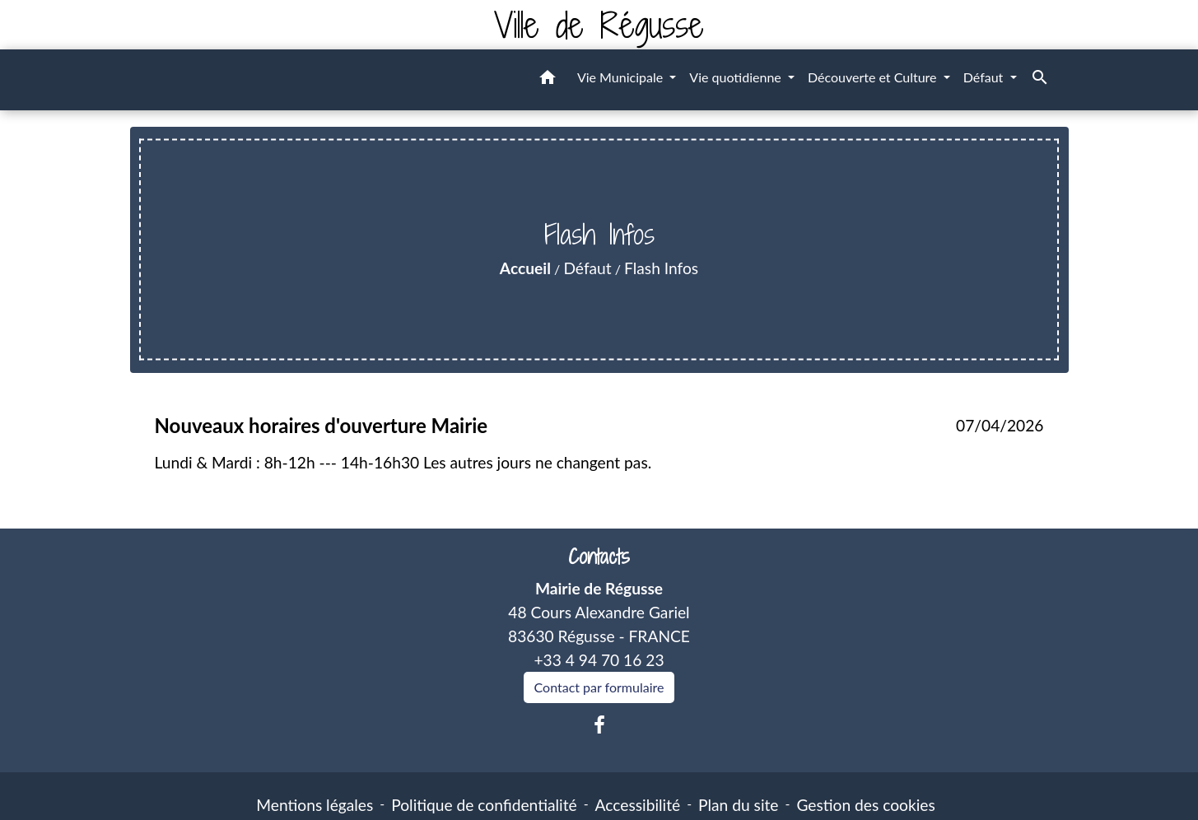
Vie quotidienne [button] (737, 77)
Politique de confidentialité (483, 804)
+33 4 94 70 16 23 (599, 659)
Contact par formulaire (599, 687)
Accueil (525, 268)
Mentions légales (314, 804)
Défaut (587, 268)
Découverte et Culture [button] (874, 77)
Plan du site (738, 804)
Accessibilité (638, 804)
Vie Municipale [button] (621, 77)
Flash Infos (661, 268)
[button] (547, 80)
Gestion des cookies (865, 804)
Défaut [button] (985, 77)
